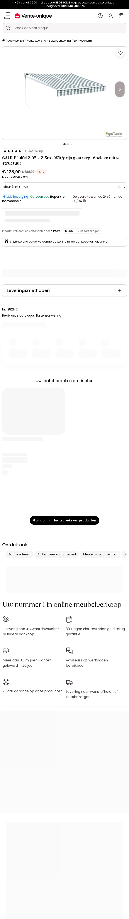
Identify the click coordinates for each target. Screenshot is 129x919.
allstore (55, 231)
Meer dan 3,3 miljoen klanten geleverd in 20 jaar (27, 663)
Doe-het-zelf (15, 40)
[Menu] (7, 14)
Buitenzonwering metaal (56, 554)
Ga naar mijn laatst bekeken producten (64, 520)
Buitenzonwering (60, 40)
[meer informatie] (84, 201)
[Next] (120, 89)
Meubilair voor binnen (100, 554)
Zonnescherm (82, 40)
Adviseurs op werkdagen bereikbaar (87, 663)
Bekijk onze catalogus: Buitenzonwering (31, 315)
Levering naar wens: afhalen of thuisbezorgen (92, 694)
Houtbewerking (36, 40)
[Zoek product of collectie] (8, 28)
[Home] (3, 40)
